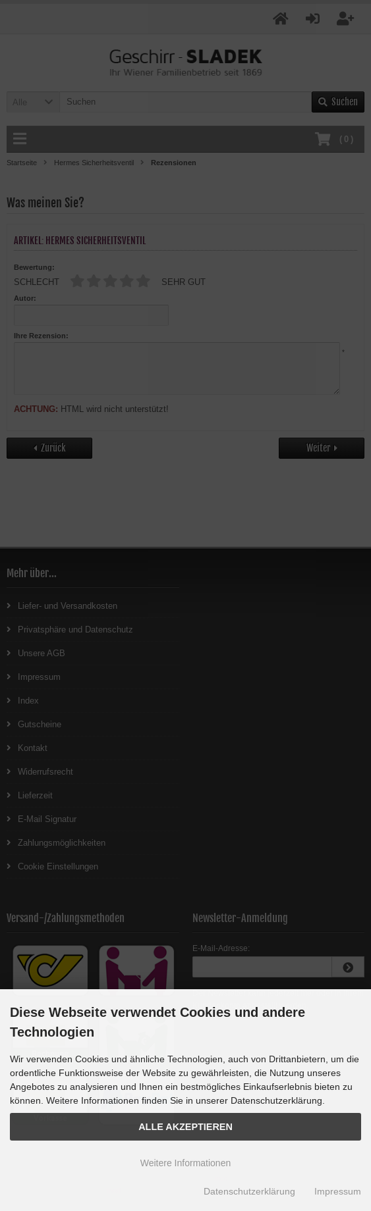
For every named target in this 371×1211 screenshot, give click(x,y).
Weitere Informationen (185, 1163)
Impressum (337, 1191)
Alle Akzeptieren (185, 1126)
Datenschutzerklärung (249, 1191)
